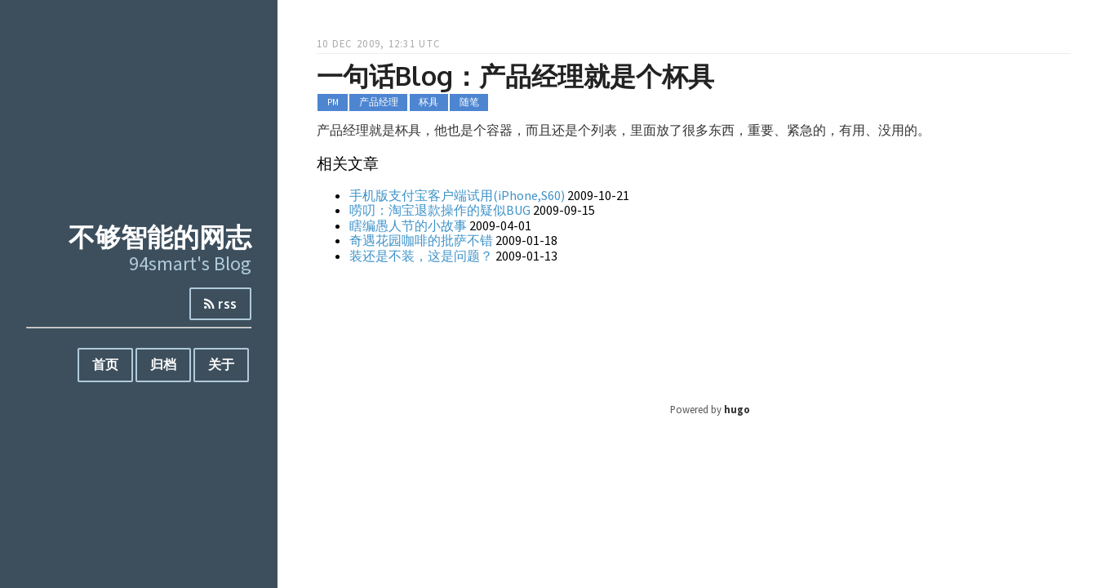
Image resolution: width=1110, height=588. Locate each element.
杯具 (428, 103)
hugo (737, 409)
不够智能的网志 (160, 236)
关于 (221, 364)
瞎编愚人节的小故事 (408, 225)
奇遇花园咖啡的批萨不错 (421, 240)
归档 (163, 364)
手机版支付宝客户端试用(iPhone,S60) (457, 195)
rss (220, 304)
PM (333, 103)
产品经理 (378, 103)
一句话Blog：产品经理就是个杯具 (515, 75)
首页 (105, 364)
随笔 (469, 103)
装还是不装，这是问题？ (421, 255)
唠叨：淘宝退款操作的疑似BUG (440, 210)
